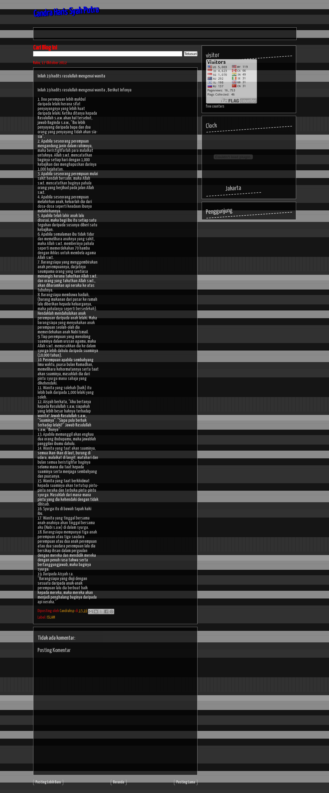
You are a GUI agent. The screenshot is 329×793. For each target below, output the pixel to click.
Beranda (118, 782)
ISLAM (51, 617)
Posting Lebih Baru (48, 782)
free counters (215, 106)
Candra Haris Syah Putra (66, 12)
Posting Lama (185, 782)
